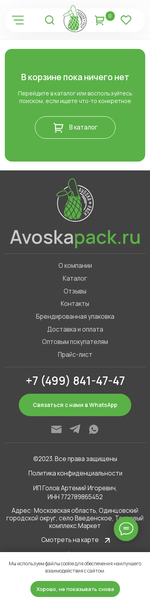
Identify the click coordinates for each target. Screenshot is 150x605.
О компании (75, 265)
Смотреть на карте (70, 540)
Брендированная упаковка (75, 316)
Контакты (75, 303)
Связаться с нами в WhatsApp (75, 405)
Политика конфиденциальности (75, 473)
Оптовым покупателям (75, 342)
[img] (17, 20)
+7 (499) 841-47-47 (75, 380)
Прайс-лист (75, 354)
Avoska (75, 236)
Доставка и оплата (75, 329)
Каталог (75, 278)
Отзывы (75, 291)
